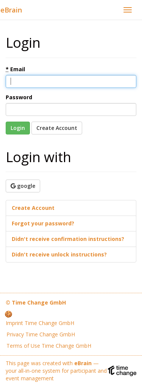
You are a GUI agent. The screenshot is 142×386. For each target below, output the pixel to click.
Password (19, 97)
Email (15, 69)
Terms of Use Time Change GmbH (48, 345)
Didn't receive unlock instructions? (59, 254)
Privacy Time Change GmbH (40, 334)
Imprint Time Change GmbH (40, 323)
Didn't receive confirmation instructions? (68, 238)
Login (18, 127)
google (23, 185)
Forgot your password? (43, 223)
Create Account (56, 127)
